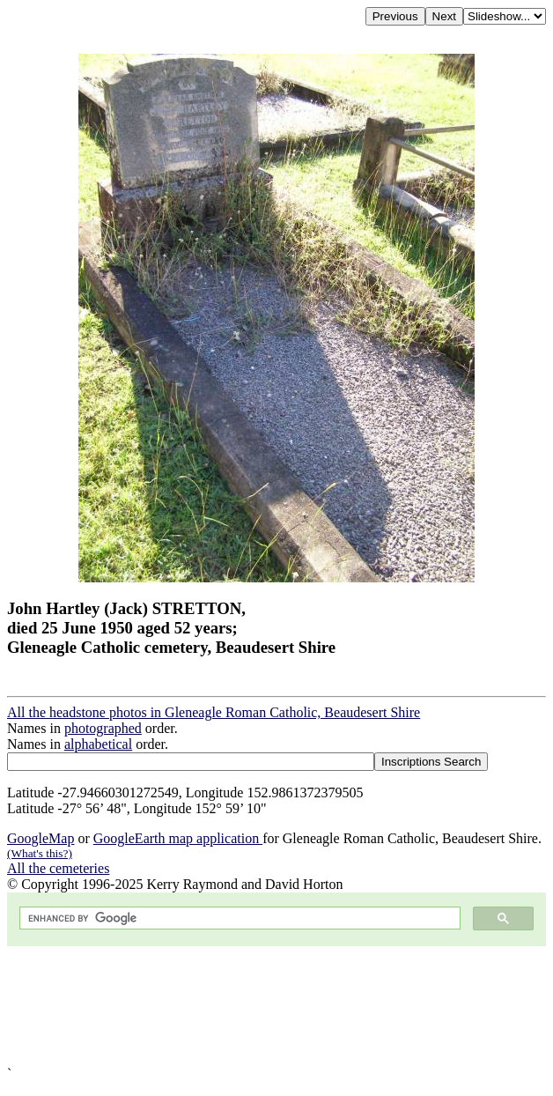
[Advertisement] (276, 1006)
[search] (238, 918)
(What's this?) (39, 853)
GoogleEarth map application (177, 838)
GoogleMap (40, 838)
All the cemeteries (58, 868)
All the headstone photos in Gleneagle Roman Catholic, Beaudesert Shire (213, 712)
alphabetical (98, 744)
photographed (103, 728)
